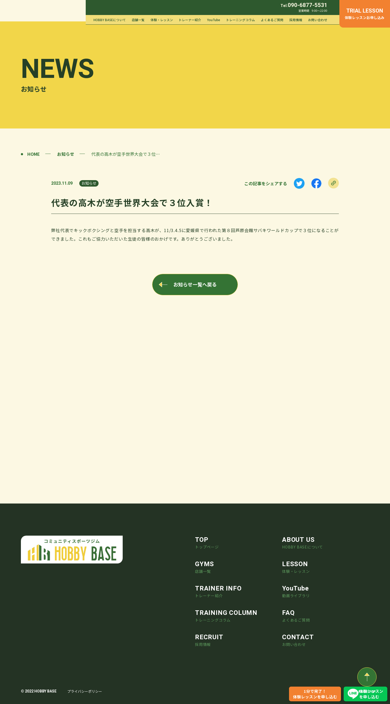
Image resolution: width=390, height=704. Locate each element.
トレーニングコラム (240, 19)
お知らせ (65, 154)
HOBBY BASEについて (109, 19)
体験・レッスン (162, 19)
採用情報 (295, 19)
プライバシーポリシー (84, 691)
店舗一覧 (138, 19)
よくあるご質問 (272, 19)
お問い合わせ (317, 19)
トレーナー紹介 (190, 19)
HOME (33, 154)
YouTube (213, 19)
